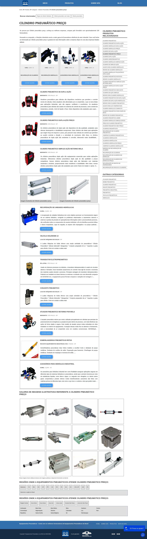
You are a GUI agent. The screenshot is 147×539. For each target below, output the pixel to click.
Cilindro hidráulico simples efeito (114, 120)
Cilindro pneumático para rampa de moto (114, 112)
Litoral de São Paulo (83, 503)
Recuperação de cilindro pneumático (111, 131)
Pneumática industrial (110, 190)
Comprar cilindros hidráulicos (113, 146)
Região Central (24, 503)
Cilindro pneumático (77, 16)
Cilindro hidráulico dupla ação (113, 46)
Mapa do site (122, 524)
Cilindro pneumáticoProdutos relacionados (114, 33)
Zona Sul (51, 503)
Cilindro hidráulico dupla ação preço (113, 86)
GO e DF (76, 487)
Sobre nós (95, 3)
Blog (120, 3)
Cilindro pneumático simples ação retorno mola (114, 82)
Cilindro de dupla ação (110, 51)
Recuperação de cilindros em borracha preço (112, 160)
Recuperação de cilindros (111, 152)
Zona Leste (59, 503)
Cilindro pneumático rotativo (112, 76)
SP (43, 487)
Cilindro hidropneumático (111, 59)
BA (66, 487)
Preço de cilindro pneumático (112, 123)
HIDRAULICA (106, 198)
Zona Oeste (43, 503)
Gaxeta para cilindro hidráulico (113, 67)
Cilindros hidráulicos (110, 138)
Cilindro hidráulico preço (111, 48)
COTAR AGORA (29, 83)
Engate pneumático (109, 187)
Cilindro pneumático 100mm (111, 118)
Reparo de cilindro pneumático (113, 115)
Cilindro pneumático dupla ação (113, 43)
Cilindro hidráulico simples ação (113, 62)
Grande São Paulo (69, 503)
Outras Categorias (113, 174)
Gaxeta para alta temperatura (112, 106)
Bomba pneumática (109, 182)
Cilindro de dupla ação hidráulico (114, 100)
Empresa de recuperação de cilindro (112, 149)
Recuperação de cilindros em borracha (112, 156)
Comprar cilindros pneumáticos (113, 135)
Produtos (69, 3)
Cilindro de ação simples (111, 92)
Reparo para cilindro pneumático (113, 103)
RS (57, 487)
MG (34, 487)
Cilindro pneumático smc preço (113, 126)
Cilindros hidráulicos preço (112, 143)
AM (83, 487)
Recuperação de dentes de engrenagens (111, 164)
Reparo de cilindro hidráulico (44, 16)
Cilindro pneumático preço (112, 54)
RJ (29, 487)
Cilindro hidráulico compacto (112, 108)
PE (61, 487)
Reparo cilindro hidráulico (112, 79)
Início (45, 3)
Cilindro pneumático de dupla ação (114, 98)
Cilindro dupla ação (109, 56)
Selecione (22, 487)
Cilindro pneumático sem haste (62, 16)
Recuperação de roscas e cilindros (114, 167)
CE (70, 487)
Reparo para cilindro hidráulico (113, 95)
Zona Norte (34, 503)
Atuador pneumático (109, 179)
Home (98, 524)
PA (87, 487)
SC (52, 487)
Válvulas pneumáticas (110, 195)
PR (47, 487)
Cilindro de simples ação (111, 64)
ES (38, 487)
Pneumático (106, 192)
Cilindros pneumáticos (110, 128)
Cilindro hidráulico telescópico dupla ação (113, 73)
